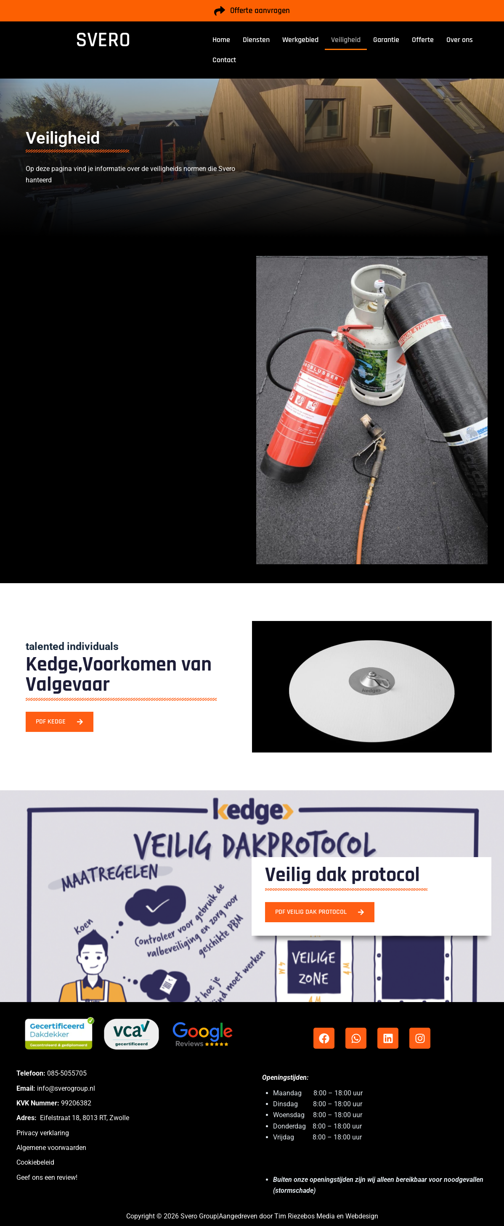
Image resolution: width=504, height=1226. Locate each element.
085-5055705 (67, 1073)
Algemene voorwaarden (51, 1148)
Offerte (423, 40)
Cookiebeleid (35, 1162)
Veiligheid (346, 40)
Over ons (459, 40)
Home (221, 40)
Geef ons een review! (46, 1177)
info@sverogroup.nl (66, 1088)
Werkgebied (300, 40)
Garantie (386, 40)
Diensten (256, 40)
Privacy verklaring (42, 1133)
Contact (224, 60)
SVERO (103, 40)
